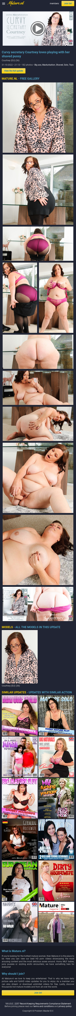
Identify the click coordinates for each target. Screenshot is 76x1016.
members (54, 3)
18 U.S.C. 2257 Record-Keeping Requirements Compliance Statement (38, 966)
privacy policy (65, 968)
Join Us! (68, 3)
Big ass (37, 65)
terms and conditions (43, 968)
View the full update (13, 71)
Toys (71, 65)
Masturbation (48, 65)
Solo (66, 65)
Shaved (59, 65)
